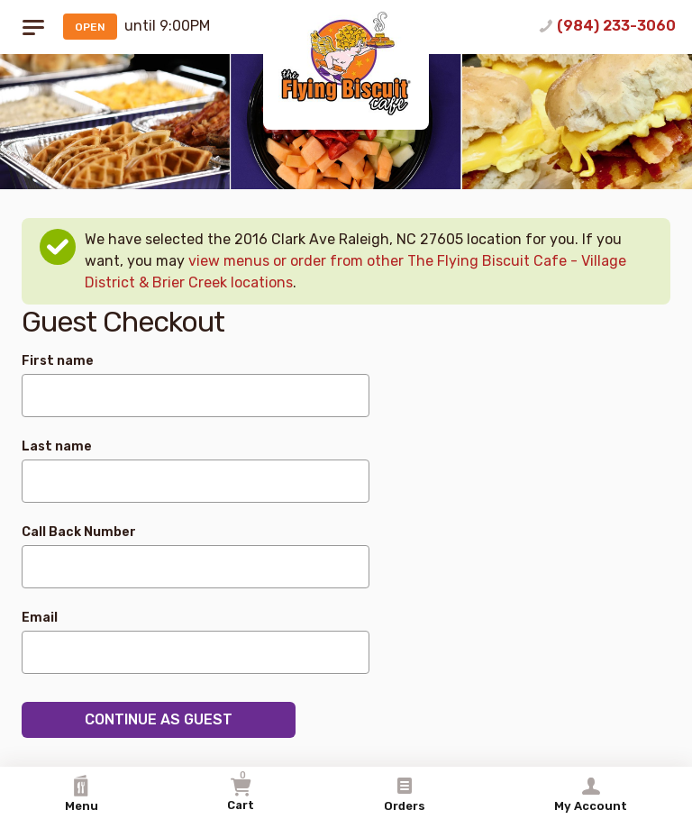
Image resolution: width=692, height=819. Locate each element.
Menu (81, 794)
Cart (240, 790)
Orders (404, 794)
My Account (590, 794)
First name (58, 361)
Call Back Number (79, 532)
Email (40, 617)
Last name (57, 446)
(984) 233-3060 (616, 25)
